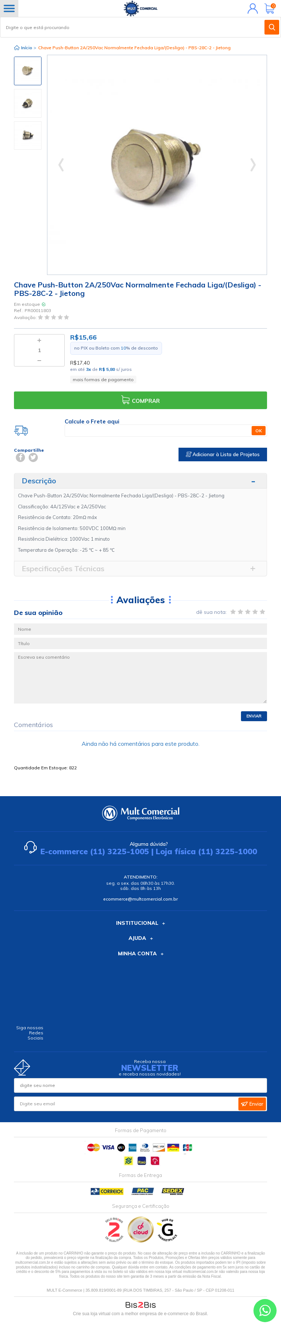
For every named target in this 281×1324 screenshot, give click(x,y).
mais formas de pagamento (103, 379)
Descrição (39, 480)
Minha (251, 8)
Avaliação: (26, 317)
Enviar (254, 716)
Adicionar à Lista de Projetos (223, 454)
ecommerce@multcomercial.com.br (140, 899)
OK (258, 430)
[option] (28, 71)
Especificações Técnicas (63, 568)
